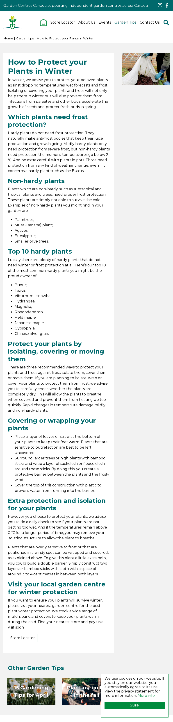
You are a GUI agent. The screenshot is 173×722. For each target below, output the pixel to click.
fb (167, 5)
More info (146, 695)
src (166, 22)
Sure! (134, 705)
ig (160, 5)
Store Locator (22, 638)
